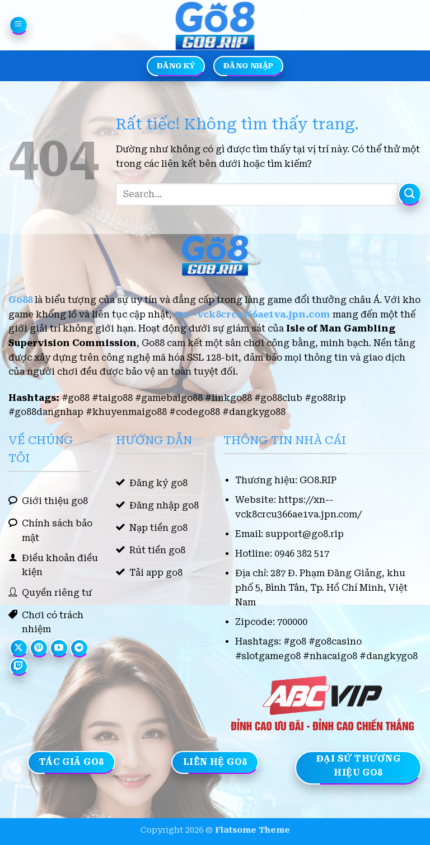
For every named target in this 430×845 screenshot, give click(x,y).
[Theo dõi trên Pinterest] (39, 648)
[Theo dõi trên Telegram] (79, 648)
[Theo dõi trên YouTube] (59, 648)
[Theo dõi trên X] (19, 648)
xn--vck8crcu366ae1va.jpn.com (252, 314)
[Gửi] (410, 194)
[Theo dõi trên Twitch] (19, 666)
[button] (18, 25)
